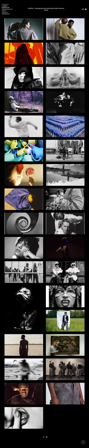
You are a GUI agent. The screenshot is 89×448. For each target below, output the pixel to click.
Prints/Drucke (7, 9)
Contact (5, 12)
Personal (5, 4)
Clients (4, 6)
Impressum (6, 14)
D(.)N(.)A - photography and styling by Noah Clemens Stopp (46, 9)
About (4, 11)
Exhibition (5, 7)
